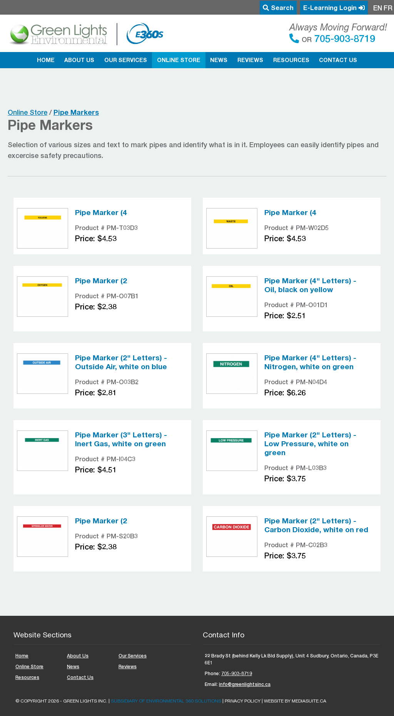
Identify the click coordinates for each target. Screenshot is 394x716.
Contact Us (338, 60)
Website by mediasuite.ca (295, 701)
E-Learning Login (334, 8)
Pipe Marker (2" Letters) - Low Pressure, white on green (310, 443)
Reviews (250, 60)
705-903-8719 (343, 38)
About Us (79, 60)
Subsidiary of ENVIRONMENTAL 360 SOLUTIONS (166, 701)
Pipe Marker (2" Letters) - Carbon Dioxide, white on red (316, 525)
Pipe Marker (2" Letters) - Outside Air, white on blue (121, 362)
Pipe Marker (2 (101, 280)
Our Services (125, 60)
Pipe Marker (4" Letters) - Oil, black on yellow (310, 285)
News (218, 60)
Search (278, 8)
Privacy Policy (242, 701)
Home (46, 60)
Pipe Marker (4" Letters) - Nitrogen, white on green (310, 362)
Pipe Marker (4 (101, 212)
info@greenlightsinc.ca (244, 684)
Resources (291, 60)
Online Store (178, 60)
